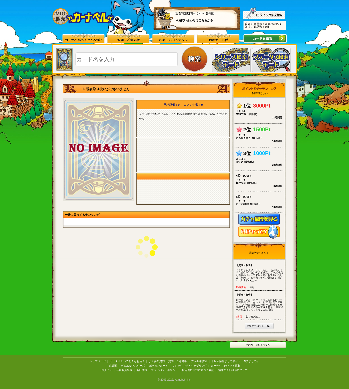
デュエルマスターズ (133, 365)
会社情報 (141, 370)
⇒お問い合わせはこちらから (194, 20)
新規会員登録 (124, 370)
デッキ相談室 (199, 361)
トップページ (98, 361)
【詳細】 (210, 13)
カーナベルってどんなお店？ (127, 361)
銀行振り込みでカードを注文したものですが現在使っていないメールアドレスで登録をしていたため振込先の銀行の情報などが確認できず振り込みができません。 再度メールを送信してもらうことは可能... (260, 302)
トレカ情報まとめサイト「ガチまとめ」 (235, 361)
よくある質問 (157, 361)
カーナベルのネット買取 (225, 365)
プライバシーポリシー (164, 370)
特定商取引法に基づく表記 (198, 370)
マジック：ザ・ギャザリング (189, 365)
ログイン (106, 370)
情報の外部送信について (233, 370)
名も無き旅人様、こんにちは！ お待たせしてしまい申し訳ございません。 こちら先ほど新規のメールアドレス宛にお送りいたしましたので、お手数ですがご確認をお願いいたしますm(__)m (260, 272)
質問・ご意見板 (177, 361)
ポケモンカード (158, 365)
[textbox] (126, 59)
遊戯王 (113, 365)
